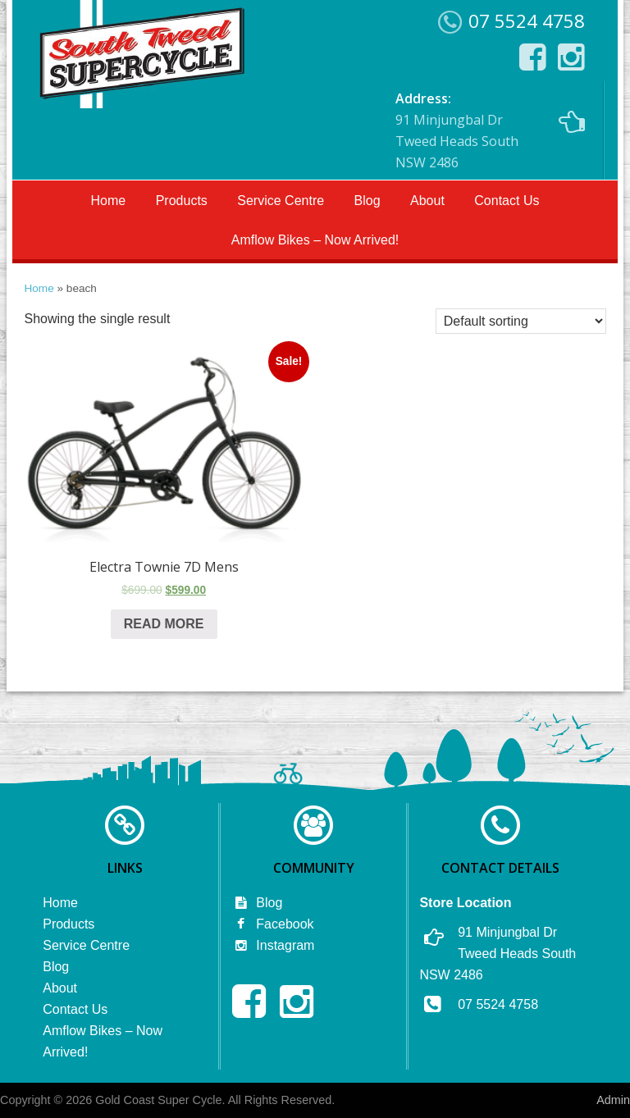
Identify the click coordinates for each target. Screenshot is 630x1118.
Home (108, 201)
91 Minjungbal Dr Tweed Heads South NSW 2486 (490, 130)
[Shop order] (521, 321)
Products (182, 201)
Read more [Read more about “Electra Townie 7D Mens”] (164, 624)
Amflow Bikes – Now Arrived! (315, 240)
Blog (367, 201)
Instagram (273, 945)
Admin (613, 1100)
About (427, 201)
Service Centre (280, 201)
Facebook (272, 924)
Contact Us (506, 201)
